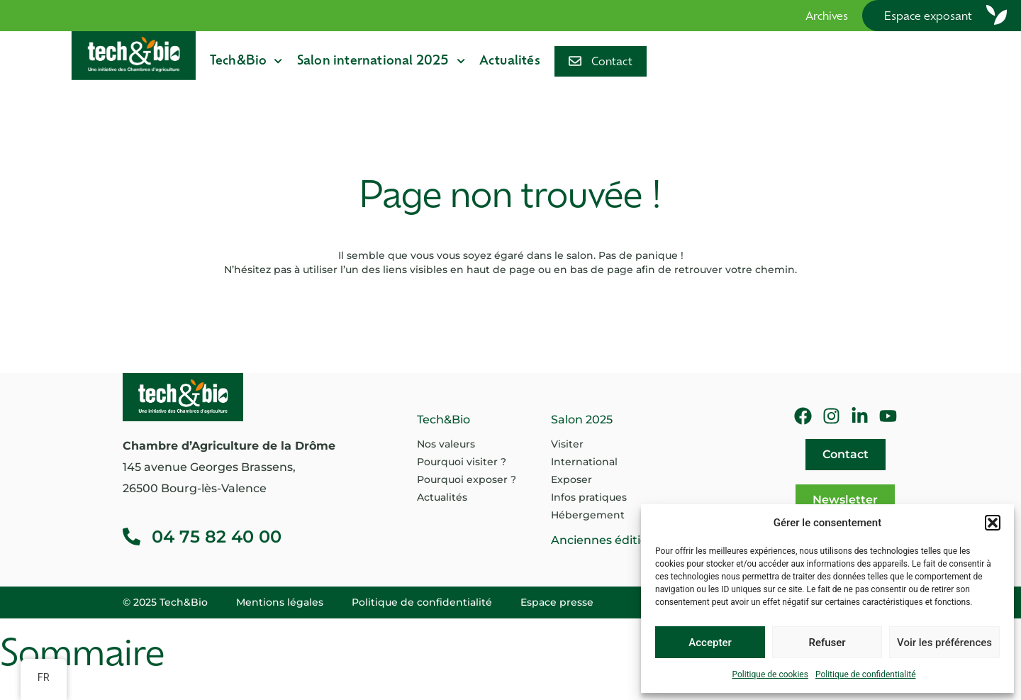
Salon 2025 (582, 419)
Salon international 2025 (381, 61)
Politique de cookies (770, 674)
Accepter (709, 642)
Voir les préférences (944, 642)
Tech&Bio (246, 61)
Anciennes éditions (606, 540)
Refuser (826, 642)
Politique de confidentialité (865, 674)
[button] (993, 523)
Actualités (509, 61)
